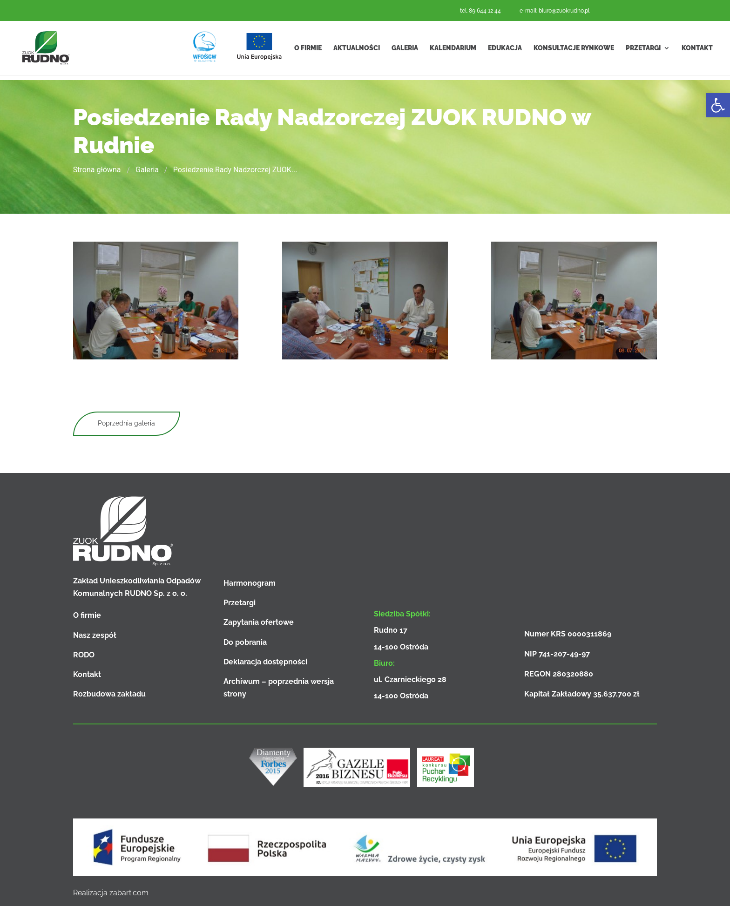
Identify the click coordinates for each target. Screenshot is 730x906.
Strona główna (97, 169)
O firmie (308, 50)
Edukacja (505, 50)
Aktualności (356, 50)
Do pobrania (245, 642)
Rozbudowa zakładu (109, 694)
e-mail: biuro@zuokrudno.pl (554, 11)
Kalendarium (453, 50)
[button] (718, 105)
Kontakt (697, 50)
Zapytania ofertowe (258, 622)
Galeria (405, 50)
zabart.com (129, 892)
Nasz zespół (94, 635)
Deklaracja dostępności (265, 661)
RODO (84, 654)
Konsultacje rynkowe (574, 50)
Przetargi (643, 50)
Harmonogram (249, 583)
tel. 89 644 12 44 (480, 11)
